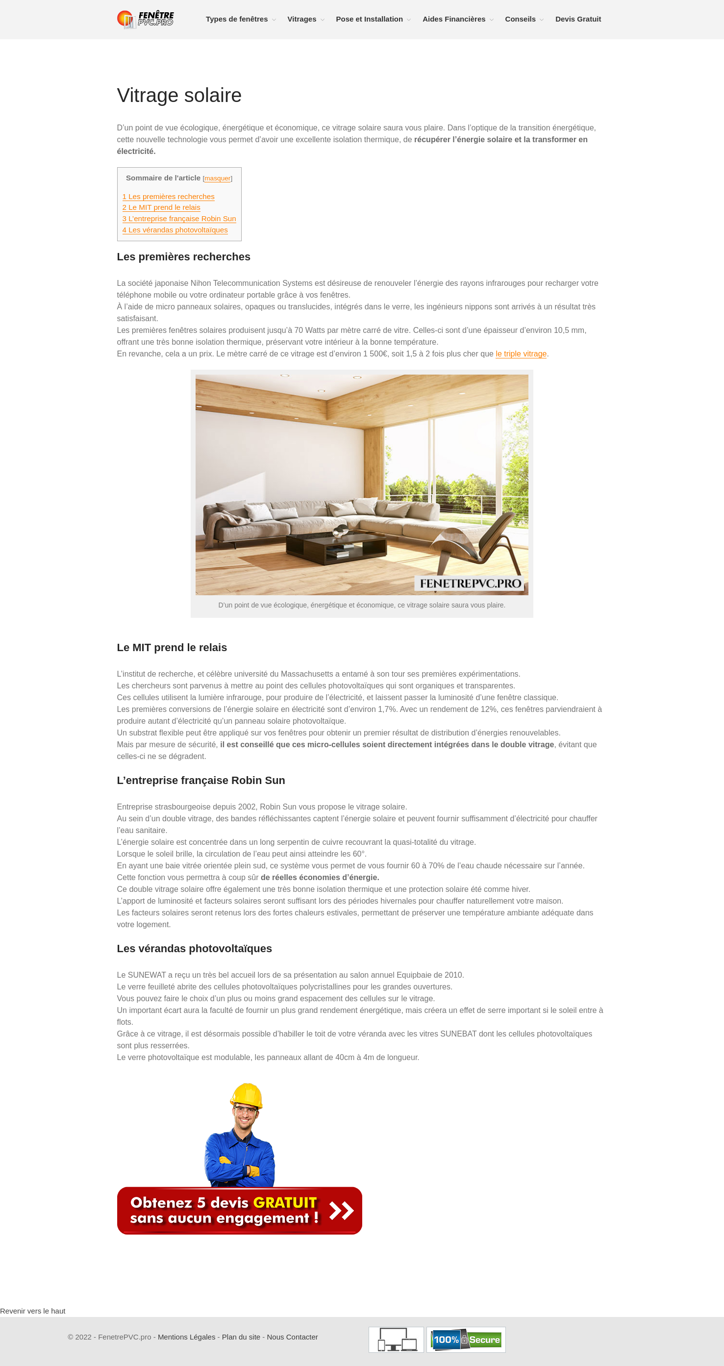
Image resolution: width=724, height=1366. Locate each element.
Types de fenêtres (237, 19)
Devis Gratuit (578, 19)
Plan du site (241, 1337)
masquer (217, 178)
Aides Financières (454, 19)
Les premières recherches (169, 196)
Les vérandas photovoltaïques (175, 230)
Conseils (520, 19)
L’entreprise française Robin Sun (179, 218)
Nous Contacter (292, 1337)
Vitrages (302, 19)
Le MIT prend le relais (161, 207)
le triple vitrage (521, 354)
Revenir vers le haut (32, 1311)
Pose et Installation (369, 19)
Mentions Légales (187, 1337)
